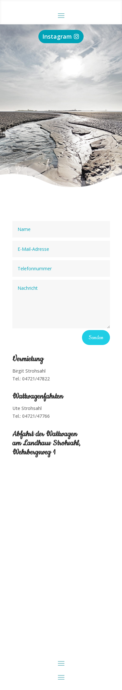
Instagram (57, 36)
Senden (95, 337)
